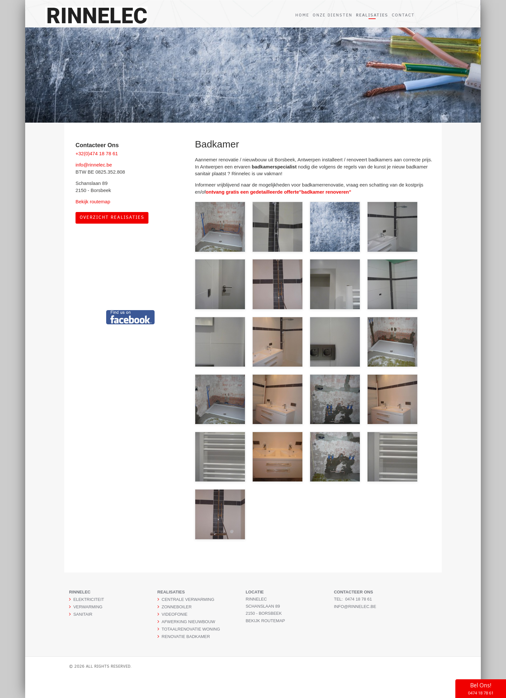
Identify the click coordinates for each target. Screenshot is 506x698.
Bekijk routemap (93, 201)
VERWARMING (87, 606)
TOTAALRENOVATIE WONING (191, 629)
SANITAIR (82, 614)
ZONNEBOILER (177, 606)
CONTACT (403, 15)
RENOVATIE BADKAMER (186, 636)
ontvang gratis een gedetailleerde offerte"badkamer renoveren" (278, 192)
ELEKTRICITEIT (88, 599)
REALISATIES (372, 15)
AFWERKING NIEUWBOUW (188, 621)
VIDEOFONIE (174, 614)
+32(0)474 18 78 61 (97, 153)
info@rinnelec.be (94, 164)
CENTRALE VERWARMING (188, 599)
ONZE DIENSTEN (332, 15)
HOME (302, 15)
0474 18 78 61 (358, 599)
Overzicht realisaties (112, 217)
